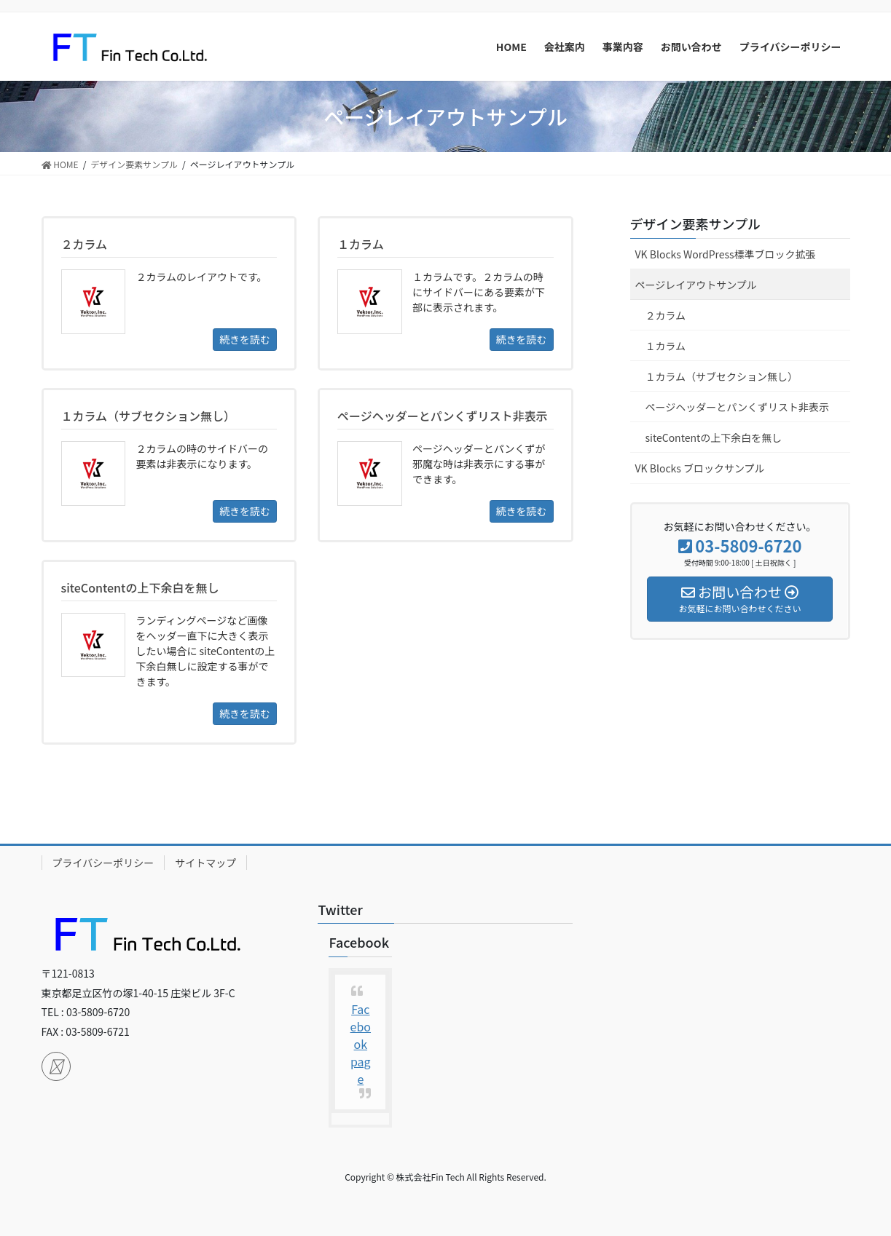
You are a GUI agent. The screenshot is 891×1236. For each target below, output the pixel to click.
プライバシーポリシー (103, 862)
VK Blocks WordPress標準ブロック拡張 (725, 254)
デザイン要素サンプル (695, 223)
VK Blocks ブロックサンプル (700, 468)
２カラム (665, 315)
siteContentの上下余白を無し (713, 437)
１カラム (665, 345)
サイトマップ (205, 862)
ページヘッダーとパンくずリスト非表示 (737, 407)
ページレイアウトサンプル (696, 284)
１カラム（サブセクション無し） (721, 376)
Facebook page (360, 1044)
